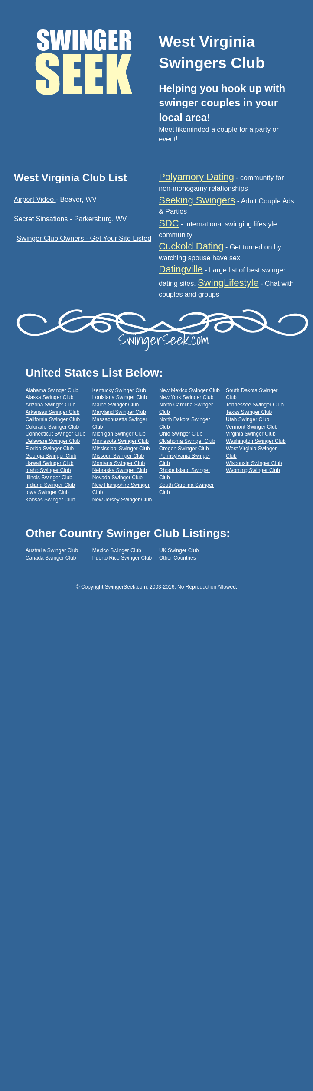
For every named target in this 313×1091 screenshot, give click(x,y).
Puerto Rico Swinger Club (122, 558)
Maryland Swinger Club (119, 412)
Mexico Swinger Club (116, 550)
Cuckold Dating (191, 246)
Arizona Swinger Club (50, 405)
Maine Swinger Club (115, 405)
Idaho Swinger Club (48, 470)
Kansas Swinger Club (50, 500)
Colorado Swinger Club (52, 427)
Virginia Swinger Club (251, 434)
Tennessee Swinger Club (255, 405)
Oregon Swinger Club (184, 449)
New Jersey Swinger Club (122, 500)
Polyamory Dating (196, 176)
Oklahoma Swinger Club (187, 441)
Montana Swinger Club (118, 463)
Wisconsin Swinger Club (254, 463)
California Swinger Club (53, 419)
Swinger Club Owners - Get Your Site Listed (84, 238)
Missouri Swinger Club (118, 456)
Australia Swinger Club (52, 550)
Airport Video (35, 199)
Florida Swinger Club (50, 449)
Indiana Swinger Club (50, 485)
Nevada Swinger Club (117, 478)
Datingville (181, 269)
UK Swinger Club (179, 550)
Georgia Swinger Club (51, 456)
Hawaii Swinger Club (50, 463)
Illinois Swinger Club (49, 478)
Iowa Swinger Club (47, 492)
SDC (169, 223)
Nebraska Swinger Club (119, 470)
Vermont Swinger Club (251, 427)
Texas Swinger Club (249, 412)
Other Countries (177, 558)
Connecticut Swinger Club (55, 434)
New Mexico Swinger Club (189, 390)
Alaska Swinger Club (50, 397)
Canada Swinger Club (51, 558)
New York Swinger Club (186, 397)
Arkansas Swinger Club (53, 412)
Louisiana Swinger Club (119, 397)
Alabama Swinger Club (52, 390)
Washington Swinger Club (256, 441)
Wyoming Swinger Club (253, 470)
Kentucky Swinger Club (119, 390)
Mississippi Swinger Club (121, 449)
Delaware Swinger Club (53, 441)
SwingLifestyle (228, 282)
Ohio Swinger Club (180, 434)
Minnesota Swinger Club (120, 441)
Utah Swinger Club (247, 419)
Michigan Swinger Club (119, 434)
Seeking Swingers (197, 200)
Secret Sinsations (42, 219)
